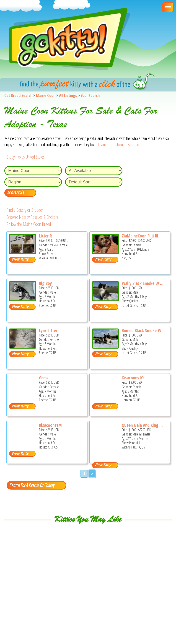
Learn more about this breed (118, 144)
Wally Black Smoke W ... (142, 283)
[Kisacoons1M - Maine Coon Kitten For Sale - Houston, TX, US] (22, 446)
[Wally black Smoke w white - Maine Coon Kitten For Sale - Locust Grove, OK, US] (105, 300)
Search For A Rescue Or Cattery (32, 485)
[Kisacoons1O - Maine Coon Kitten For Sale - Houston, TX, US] (105, 398)
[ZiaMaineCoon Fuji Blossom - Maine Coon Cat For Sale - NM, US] (105, 252)
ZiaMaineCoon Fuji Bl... (142, 236)
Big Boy (45, 283)
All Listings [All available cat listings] (68, 95)
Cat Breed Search (18, 95)
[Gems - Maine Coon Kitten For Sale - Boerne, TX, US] (22, 398)
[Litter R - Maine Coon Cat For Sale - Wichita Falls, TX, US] (22, 252)
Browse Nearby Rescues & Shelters (32, 217)
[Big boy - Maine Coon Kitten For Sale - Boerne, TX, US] (22, 300)
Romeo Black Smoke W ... (144, 331)
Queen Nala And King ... (142, 425)
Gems (43, 378)
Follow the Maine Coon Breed (29, 224)
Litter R (45, 236)
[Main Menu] (168, 7)
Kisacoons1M (50, 425)
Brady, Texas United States (25, 157)
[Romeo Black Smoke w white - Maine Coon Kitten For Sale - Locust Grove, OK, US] (105, 347)
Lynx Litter (48, 331)
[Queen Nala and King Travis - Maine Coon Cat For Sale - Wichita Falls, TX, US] (105, 458)
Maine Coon (45, 95)
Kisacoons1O (133, 378)
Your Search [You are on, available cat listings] (90, 95)
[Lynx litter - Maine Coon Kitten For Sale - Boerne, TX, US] (22, 347)
